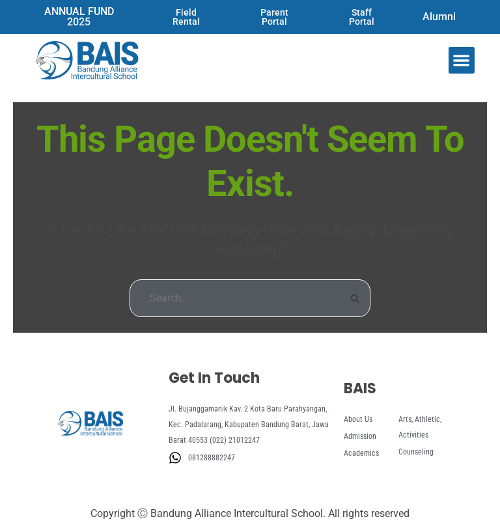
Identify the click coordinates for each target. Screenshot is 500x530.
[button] (462, 60)
